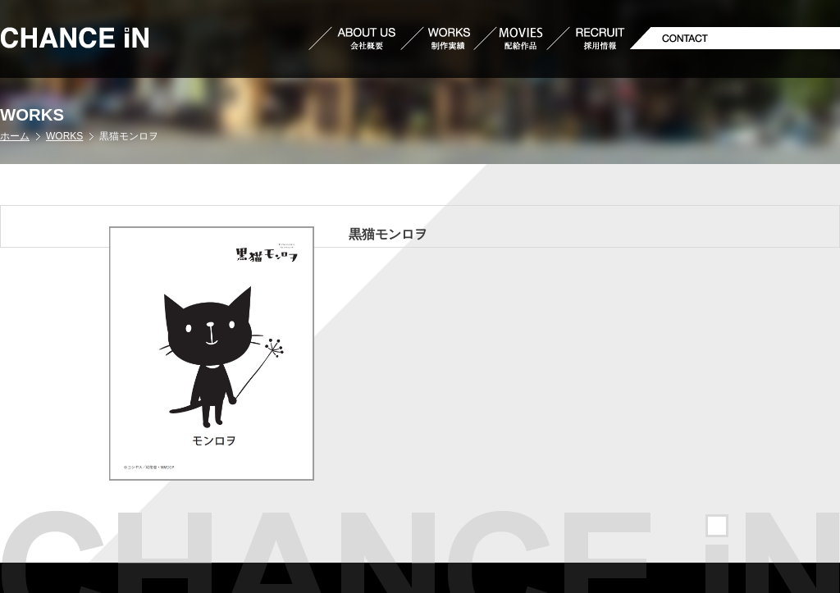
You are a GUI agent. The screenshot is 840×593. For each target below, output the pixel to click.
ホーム (15, 136)
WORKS (64, 136)
